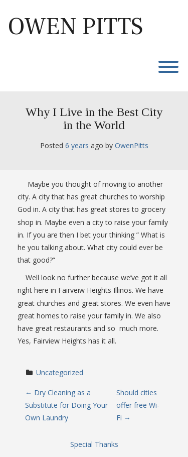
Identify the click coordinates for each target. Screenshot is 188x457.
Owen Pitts (75, 26)
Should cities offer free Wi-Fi (137, 405)
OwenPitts (131, 145)
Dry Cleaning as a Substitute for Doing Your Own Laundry (66, 405)
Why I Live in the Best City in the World (94, 118)
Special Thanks (94, 444)
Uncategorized (59, 372)
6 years (77, 145)
